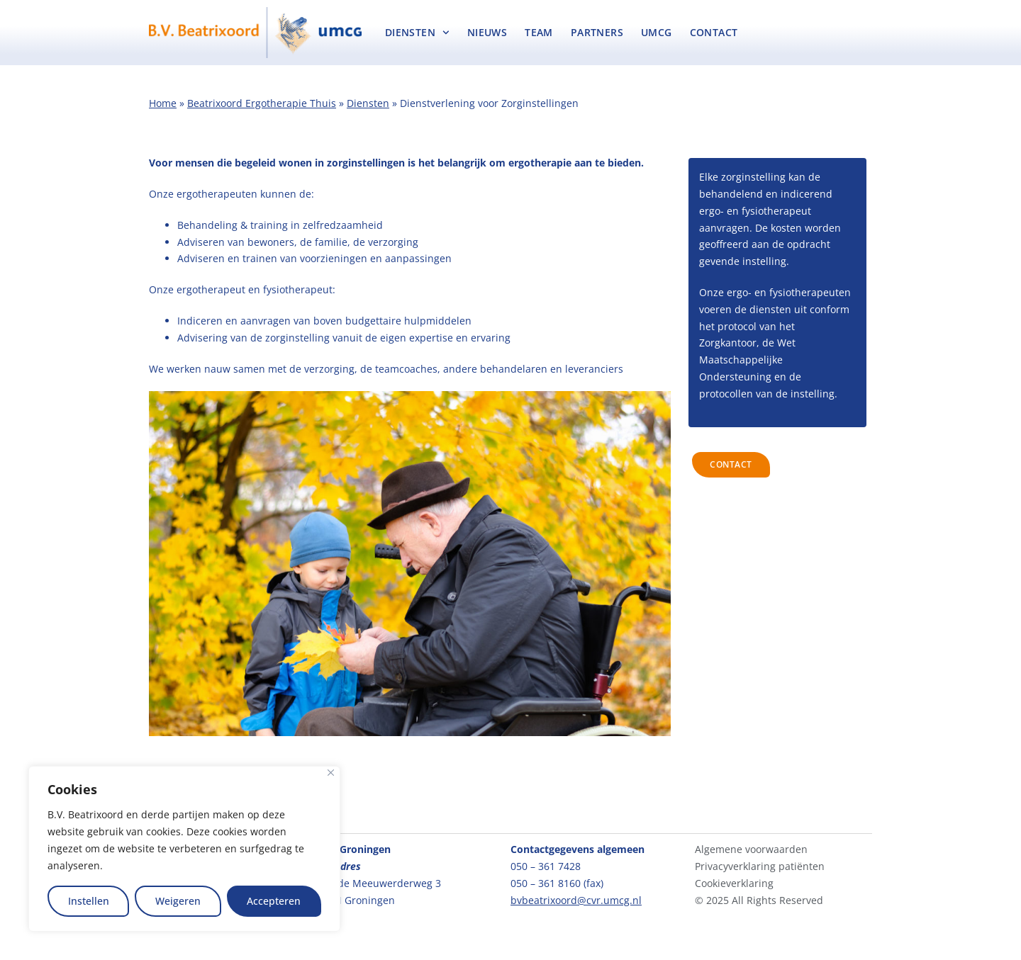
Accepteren (274, 901)
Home (163, 103)
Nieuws (487, 32)
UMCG (656, 32)
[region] (184, 849)
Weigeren (178, 901)
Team (539, 32)
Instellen (88, 901)
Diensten (417, 32)
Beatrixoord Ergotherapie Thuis (261, 103)
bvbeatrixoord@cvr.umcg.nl (576, 900)
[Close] (331, 772)
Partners (597, 32)
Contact (714, 32)
